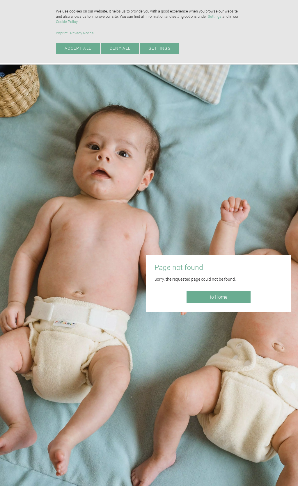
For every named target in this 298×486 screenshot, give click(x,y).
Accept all (78, 48)
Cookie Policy (66, 21)
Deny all (120, 48)
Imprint (62, 33)
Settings (214, 16)
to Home (218, 297)
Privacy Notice (82, 33)
